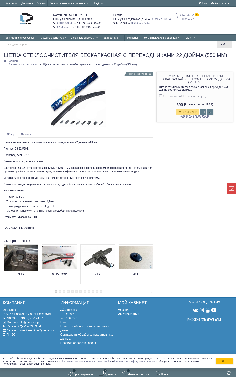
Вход (203, 3)
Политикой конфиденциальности (134, 361)
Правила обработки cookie (78, 342)
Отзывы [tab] (26, 134)
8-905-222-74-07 (66, 26)
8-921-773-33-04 (161, 19)
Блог (63, 322)
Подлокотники (112, 37)
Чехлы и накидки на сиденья (161, 37)
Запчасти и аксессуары (21, 37)
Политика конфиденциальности (68, 3)
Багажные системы (84, 37)
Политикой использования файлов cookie (86, 361)
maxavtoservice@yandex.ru (36, 330)
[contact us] (231, 188)
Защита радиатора (54, 37)
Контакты (11, 3)
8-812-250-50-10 (66, 22)
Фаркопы (132, 37)
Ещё (98, 3)
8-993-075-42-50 (140, 22)
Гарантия (71, 318)
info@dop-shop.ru (30, 322)
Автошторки (193, 37)
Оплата (41, 3)
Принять (224, 361)
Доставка (27, 3)
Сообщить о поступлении (195, 115)
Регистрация (220, 3)
